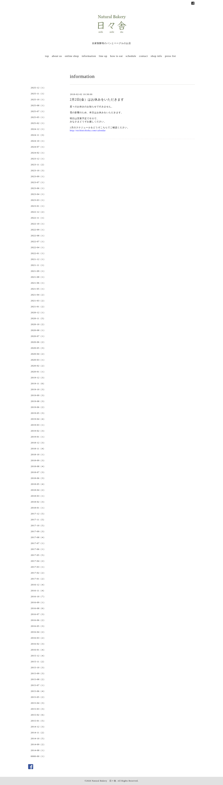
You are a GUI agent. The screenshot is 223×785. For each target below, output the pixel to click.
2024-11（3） (38, 135)
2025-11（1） (38, 93)
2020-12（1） (38, 312)
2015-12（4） (38, 655)
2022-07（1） (38, 241)
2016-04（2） (38, 632)
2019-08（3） (38, 401)
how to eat (116, 56)
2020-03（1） (38, 359)
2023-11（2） (38, 164)
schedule (131, 56)
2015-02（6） (38, 714)
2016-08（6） (38, 608)
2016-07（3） (38, 614)
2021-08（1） (38, 277)
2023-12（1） (38, 158)
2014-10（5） (38, 738)
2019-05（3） (38, 413)
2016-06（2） (38, 620)
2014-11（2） (38, 732)
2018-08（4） (38, 466)
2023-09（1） (38, 176)
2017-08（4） (38, 537)
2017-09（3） (38, 531)
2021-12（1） (38, 259)
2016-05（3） (38, 626)
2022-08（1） (38, 235)
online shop (72, 56)
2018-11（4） (38, 448)
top (47, 56)
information (89, 56)
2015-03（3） (38, 709)
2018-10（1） (38, 454)
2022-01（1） (38, 253)
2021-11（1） (38, 265)
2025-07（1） (38, 111)
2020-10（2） (38, 324)
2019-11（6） (38, 383)
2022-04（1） (38, 247)
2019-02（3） (38, 430)
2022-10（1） (38, 223)
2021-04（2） (38, 294)
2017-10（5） (38, 525)
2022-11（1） (38, 217)
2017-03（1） (38, 567)
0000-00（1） (38, 756)
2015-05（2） (38, 697)
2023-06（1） (38, 188)
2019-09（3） (38, 395)
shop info (156, 56)
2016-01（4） (38, 649)
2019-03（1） (38, 425)
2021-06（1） (38, 283)
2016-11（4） (38, 590)
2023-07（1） (38, 182)
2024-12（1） (38, 129)
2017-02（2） (38, 572)
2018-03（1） (38, 496)
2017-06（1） (38, 549)
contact (143, 56)
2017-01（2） (38, 578)
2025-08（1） (38, 105)
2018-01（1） (38, 507)
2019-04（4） (38, 419)
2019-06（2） (38, 407)
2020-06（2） (38, 342)
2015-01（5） (38, 720)
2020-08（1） (38, 330)
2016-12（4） (38, 584)
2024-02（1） (38, 152)
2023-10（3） (38, 170)
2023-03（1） (38, 200)
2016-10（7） (38, 596)
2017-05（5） (38, 555)
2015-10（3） (38, 667)
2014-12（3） (38, 726)
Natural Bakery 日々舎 (104, 781)
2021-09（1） (38, 271)
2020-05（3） (38, 348)
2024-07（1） (38, 146)
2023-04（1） (38, 194)
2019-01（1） (38, 436)
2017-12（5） (38, 513)
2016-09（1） (38, 602)
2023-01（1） (38, 206)
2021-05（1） (38, 288)
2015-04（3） (38, 703)
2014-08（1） (38, 750)
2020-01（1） (38, 371)
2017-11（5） (38, 519)
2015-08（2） (38, 679)
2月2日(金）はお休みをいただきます (97, 99)
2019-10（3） (38, 389)
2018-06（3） (38, 478)
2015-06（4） (38, 691)
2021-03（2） (38, 300)
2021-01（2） (38, 306)
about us (57, 56)
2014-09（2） (38, 744)
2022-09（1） (38, 229)
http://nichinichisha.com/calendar (88, 130)
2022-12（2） (38, 212)
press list (170, 56)
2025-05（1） (38, 117)
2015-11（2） (38, 661)
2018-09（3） (38, 460)
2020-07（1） (38, 336)
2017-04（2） (38, 561)
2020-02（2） (38, 365)
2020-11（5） (38, 318)
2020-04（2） (38, 354)
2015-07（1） (38, 685)
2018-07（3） (38, 472)
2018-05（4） (38, 484)
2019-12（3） (38, 377)
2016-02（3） (38, 643)
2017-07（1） (38, 543)
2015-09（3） (38, 673)
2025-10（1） (38, 99)
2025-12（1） (38, 87)
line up (103, 56)
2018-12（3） (38, 442)
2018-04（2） (38, 490)
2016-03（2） (38, 638)
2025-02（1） (38, 123)
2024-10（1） (38, 141)
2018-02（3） (38, 501)
